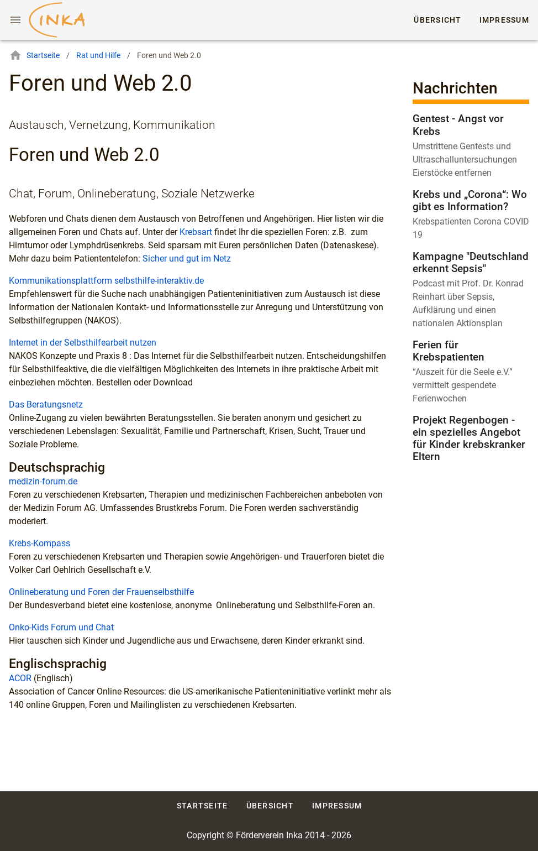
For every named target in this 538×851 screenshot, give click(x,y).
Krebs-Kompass (39, 543)
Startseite (34, 55)
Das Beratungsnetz (46, 404)
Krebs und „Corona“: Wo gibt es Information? (470, 200)
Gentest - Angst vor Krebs (458, 124)
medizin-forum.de (43, 481)
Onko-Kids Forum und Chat (61, 627)
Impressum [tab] (504, 19)
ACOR (20, 678)
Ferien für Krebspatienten (448, 350)
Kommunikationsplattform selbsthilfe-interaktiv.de (106, 280)
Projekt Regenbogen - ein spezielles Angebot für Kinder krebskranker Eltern (469, 438)
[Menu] (15, 20)
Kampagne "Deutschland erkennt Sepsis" (471, 262)
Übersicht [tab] (438, 19)
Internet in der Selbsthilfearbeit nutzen (82, 342)
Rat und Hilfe (98, 55)
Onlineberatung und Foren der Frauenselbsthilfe (101, 592)
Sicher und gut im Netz (187, 258)
